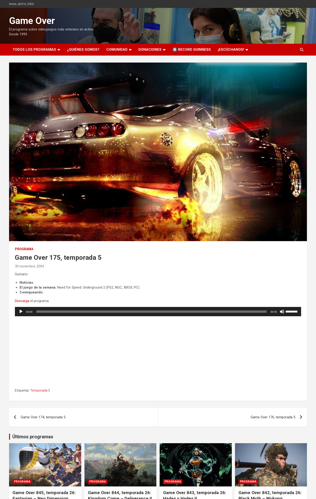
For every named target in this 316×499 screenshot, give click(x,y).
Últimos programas (32, 436)
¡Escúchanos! (231, 49)
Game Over (32, 20)
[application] (158, 311)
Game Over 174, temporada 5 (43, 417)
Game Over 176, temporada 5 (273, 417)
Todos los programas (34, 49)
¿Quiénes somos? (83, 49)
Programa (24, 249)
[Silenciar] (282, 311)
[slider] (151, 311)
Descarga (22, 301)
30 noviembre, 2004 (29, 266)
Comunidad (117, 49)
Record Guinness (191, 49)
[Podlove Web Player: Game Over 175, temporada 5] (158, 351)
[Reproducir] (21, 311)
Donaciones (149, 49)
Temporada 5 (40, 390)
